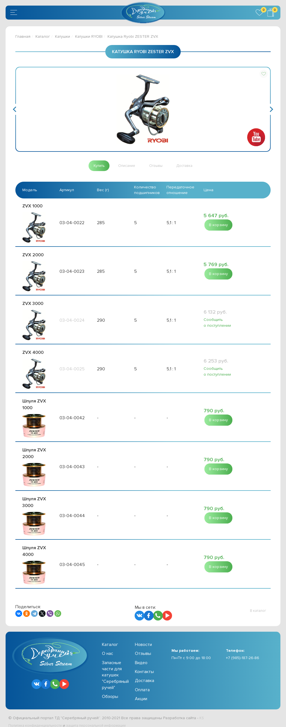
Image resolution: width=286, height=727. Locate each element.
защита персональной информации (105, 719)
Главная (22, 36)
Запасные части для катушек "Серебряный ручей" (115, 669)
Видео (141, 656)
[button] (263, 74)
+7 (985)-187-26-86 (242, 652)
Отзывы (143, 647)
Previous (15, 109)
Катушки (62, 36)
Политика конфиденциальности (37, 719)
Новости (143, 638)
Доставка (144, 675)
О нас (107, 647)
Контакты (144, 666)
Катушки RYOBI (89, 36)
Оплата (142, 684)
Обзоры (110, 690)
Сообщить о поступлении (217, 321)
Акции (141, 693)
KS (201, 711)
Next (270, 109)
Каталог (42, 36)
